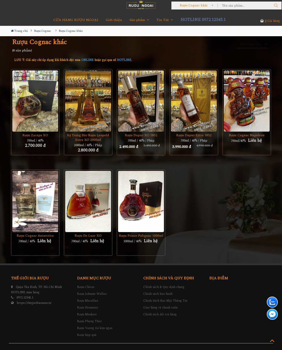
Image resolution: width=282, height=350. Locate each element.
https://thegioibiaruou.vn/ (34, 303)
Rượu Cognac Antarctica (35, 235)
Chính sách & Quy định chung (163, 287)
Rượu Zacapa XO (35, 135)
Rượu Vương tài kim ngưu (94, 328)
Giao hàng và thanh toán (160, 307)
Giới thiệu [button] (114, 20)
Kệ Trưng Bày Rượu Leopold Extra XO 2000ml (88, 137)
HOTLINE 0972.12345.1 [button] (203, 19)
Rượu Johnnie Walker (92, 293)
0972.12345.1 (25, 297)
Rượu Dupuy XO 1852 (141, 135)
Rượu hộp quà (86, 335)
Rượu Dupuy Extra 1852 (194, 135)
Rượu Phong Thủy (89, 321)
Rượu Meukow (87, 314)
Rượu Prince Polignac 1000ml (141, 235)
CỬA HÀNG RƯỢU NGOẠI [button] (75, 20)
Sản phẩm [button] (139, 20)
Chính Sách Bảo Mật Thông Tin (165, 300)
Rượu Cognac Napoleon (247, 135)
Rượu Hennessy (87, 307)
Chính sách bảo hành (158, 293)
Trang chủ (19, 31)
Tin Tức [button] (164, 20)
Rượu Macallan (87, 300)
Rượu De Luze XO (88, 235)
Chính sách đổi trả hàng (160, 314)
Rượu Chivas (85, 287)
